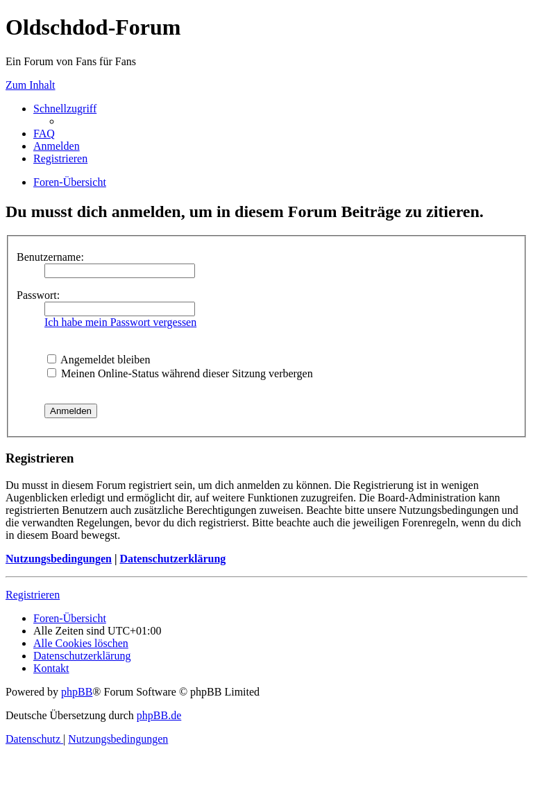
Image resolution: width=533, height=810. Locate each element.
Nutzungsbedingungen (59, 559)
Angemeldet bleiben (98, 359)
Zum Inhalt (31, 85)
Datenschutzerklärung (172, 559)
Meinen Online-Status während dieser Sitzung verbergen (180, 373)
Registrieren (33, 595)
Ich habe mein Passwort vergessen (120, 322)
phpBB (76, 692)
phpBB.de (159, 715)
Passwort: (38, 295)
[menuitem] (44, 133)
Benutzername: (50, 257)
